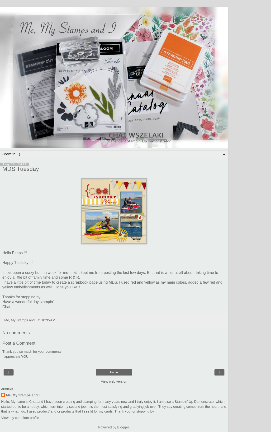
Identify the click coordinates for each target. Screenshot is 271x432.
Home (114, 372)
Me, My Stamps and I (23, 395)
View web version (114, 381)
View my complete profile (20, 418)
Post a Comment (18, 343)
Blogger (123, 427)
